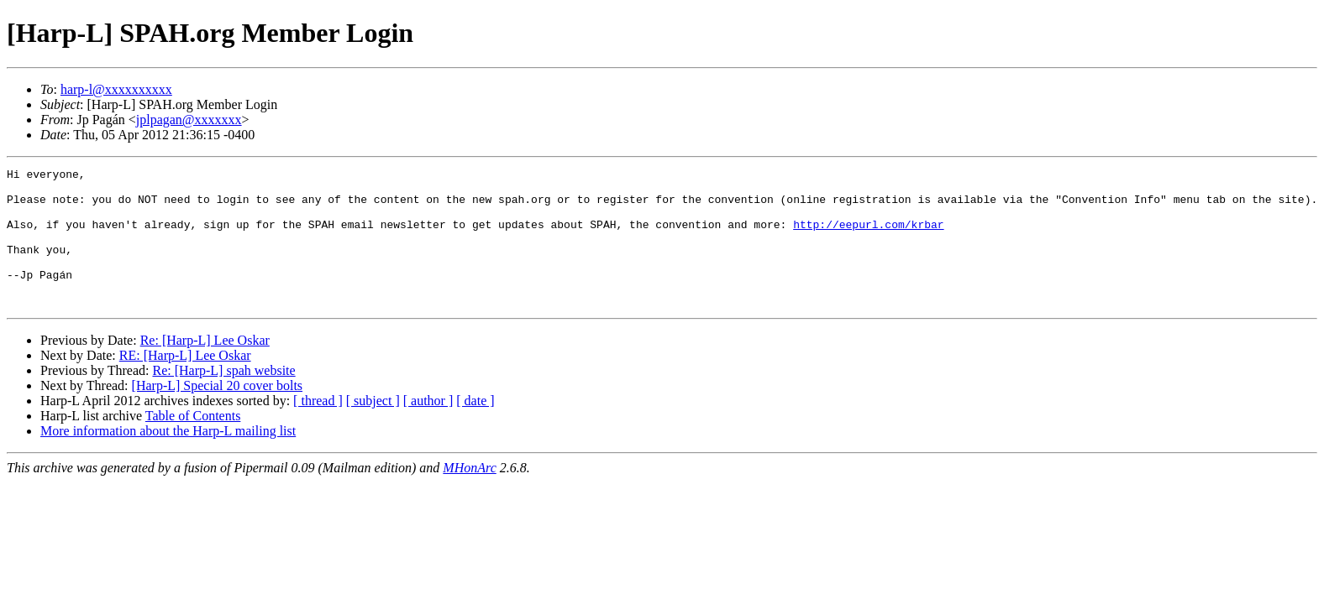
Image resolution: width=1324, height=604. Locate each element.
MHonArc (469, 495)
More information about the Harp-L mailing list (168, 458)
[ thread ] (318, 428)
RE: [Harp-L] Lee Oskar (185, 383)
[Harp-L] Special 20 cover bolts (217, 413)
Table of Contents (193, 443)
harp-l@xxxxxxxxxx (116, 89)
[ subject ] (373, 428)
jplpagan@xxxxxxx (189, 119)
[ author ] (428, 428)
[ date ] (475, 428)
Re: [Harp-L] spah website (223, 398)
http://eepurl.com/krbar (868, 236)
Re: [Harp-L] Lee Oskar (205, 368)
